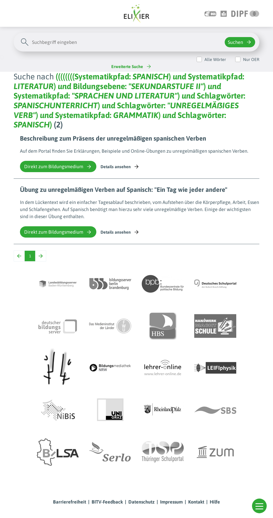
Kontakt (196, 502)
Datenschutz (141, 502)
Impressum (171, 502)
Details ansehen (120, 166)
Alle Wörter (215, 59)
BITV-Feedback (107, 502)
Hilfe (215, 502)
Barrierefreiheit (69, 502)
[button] (259, 506)
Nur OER (251, 59)
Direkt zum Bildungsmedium (58, 166)
